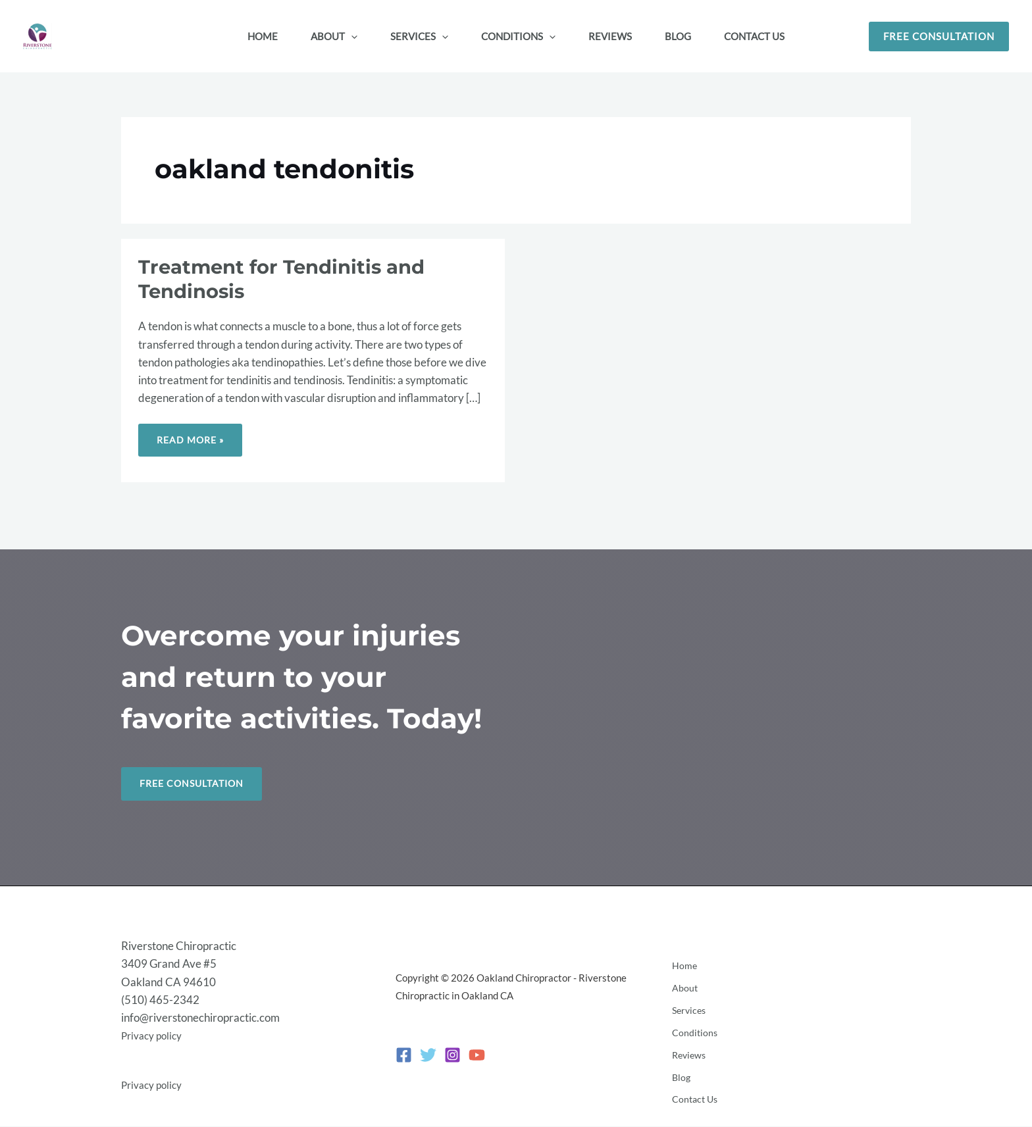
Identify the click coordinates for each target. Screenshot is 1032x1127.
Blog (679, 1069)
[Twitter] (428, 1055)
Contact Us (693, 1087)
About (682, 997)
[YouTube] (477, 1055)
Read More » (192, 435)
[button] (351, 36)
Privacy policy (154, 1036)
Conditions (692, 1033)
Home (682, 980)
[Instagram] (452, 1055)
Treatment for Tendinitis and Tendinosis (287, 279)
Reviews (687, 1051)
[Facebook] (404, 1055)
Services (687, 1015)
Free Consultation (195, 784)
